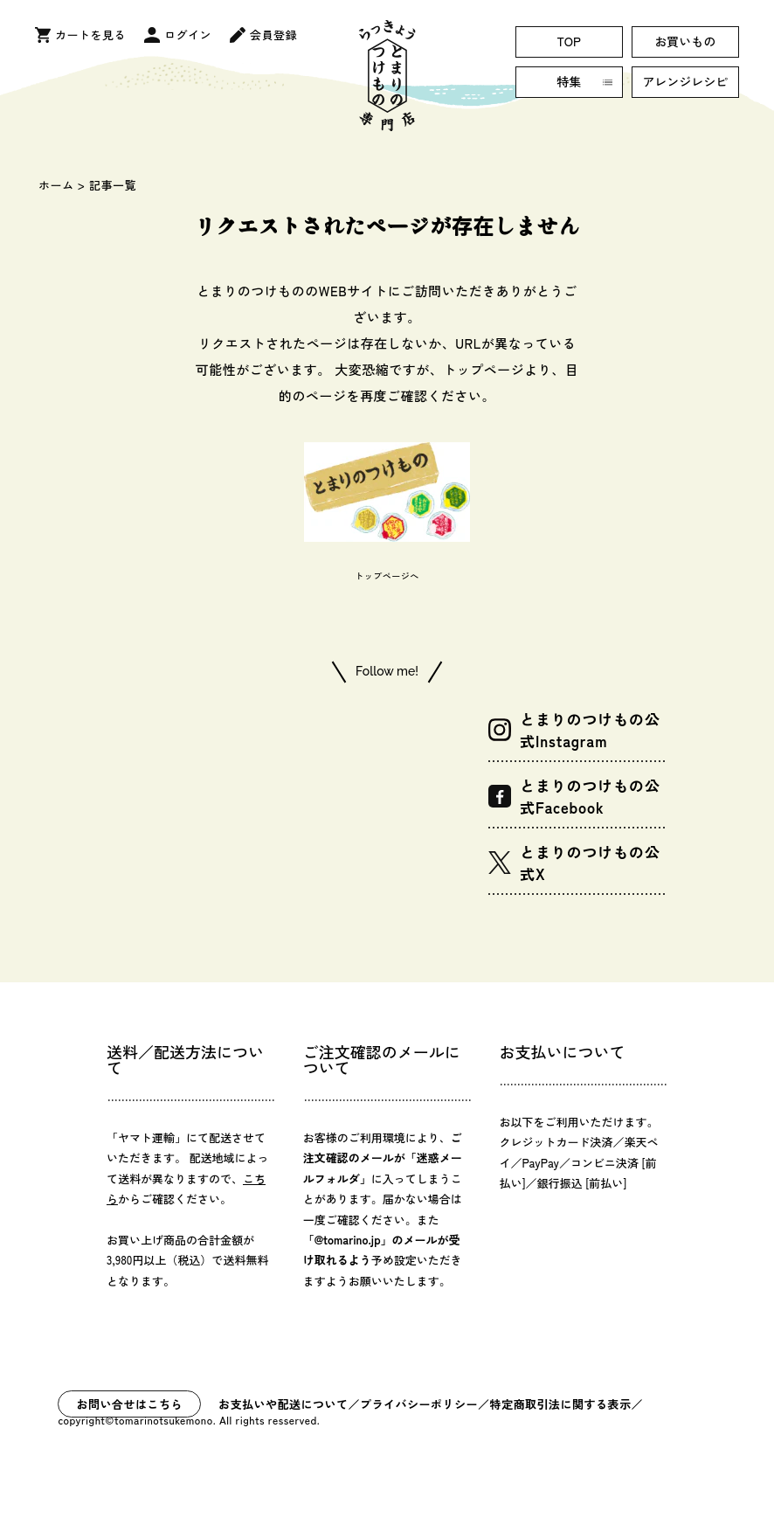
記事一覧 (113, 185)
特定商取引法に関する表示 (561, 1404)
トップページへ (387, 575)
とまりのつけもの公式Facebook (574, 796)
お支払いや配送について (283, 1404)
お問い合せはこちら (129, 1404)
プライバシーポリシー (419, 1404)
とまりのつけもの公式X (574, 862)
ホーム (56, 185)
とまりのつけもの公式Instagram (574, 730)
